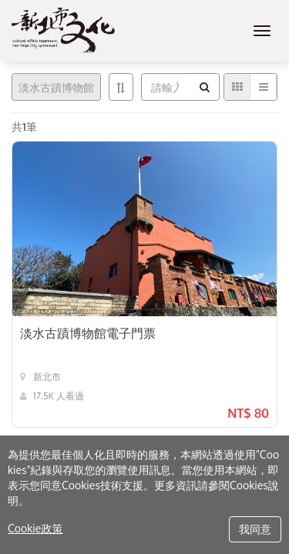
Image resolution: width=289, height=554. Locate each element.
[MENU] (262, 30)
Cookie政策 (35, 528)
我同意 (255, 529)
